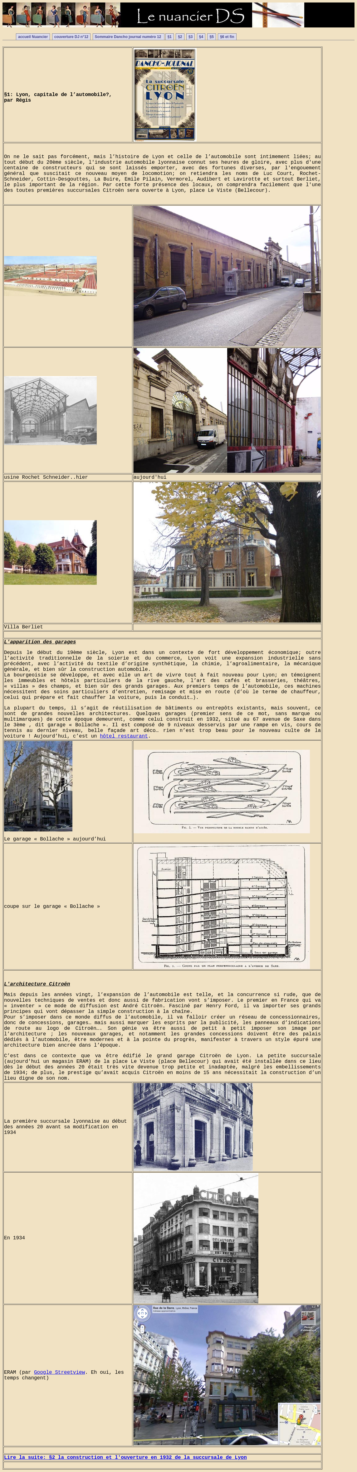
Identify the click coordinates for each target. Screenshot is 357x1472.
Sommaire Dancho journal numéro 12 (128, 37)
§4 (201, 37)
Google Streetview (59, 1372)
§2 (180, 37)
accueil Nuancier (33, 37)
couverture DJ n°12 (71, 37)
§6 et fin (227, 37)
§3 (190, 37)
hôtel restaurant (124, 736)
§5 (211, 37)
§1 (170, 37)
